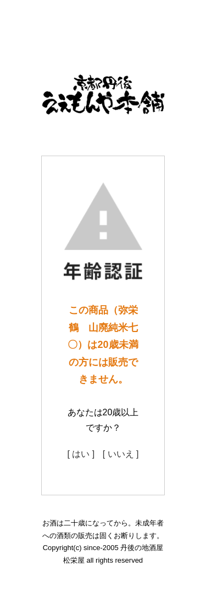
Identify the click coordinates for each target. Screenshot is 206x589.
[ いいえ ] (121, 454)
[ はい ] (80, 454)
